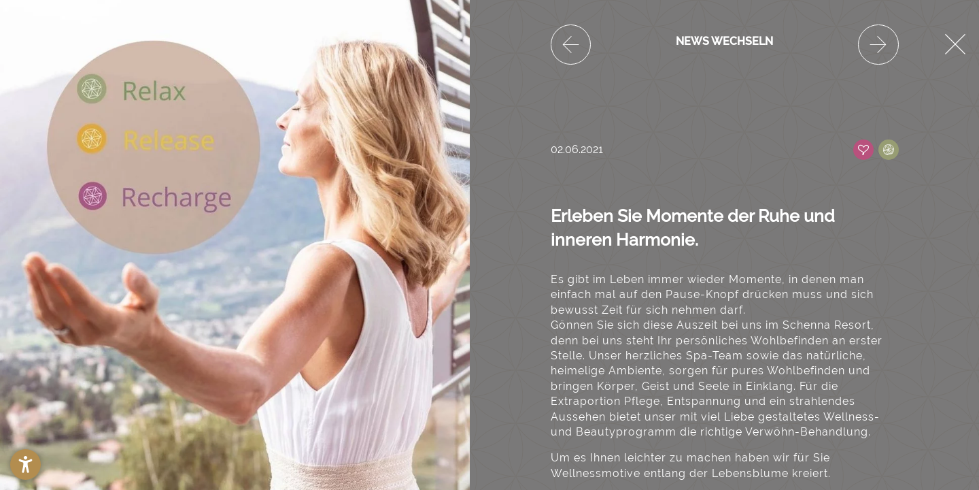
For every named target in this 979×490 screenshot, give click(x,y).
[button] (25, 464)
